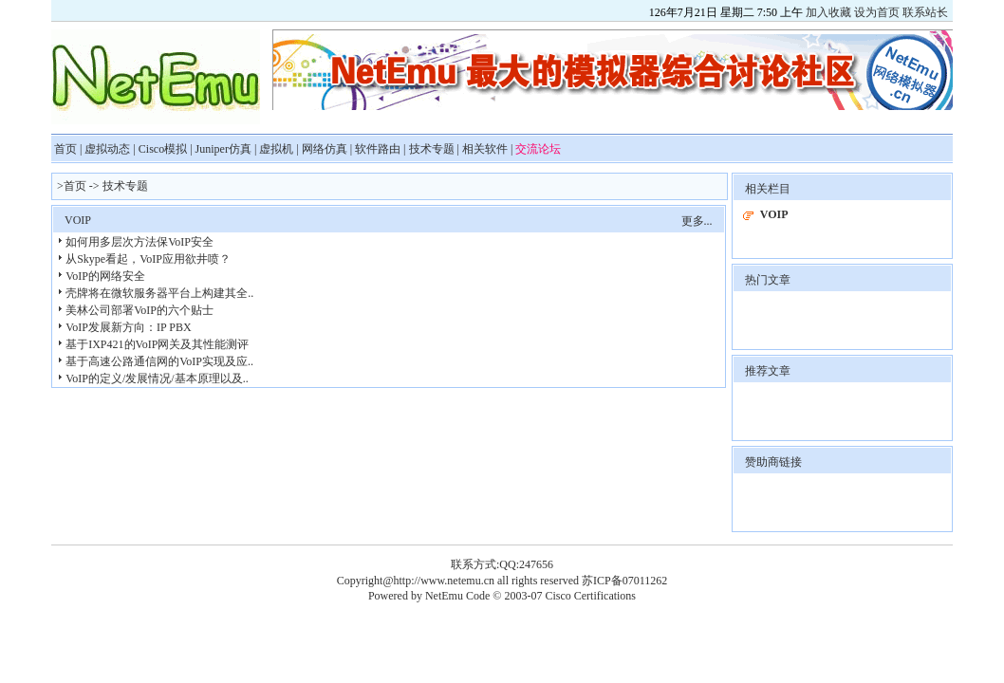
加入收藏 (828, 12)
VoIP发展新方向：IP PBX (128, 327)
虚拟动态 (107, 149)
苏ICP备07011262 (624, 580)
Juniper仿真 (223, 149)
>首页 (71, 186)
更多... (697, 221)
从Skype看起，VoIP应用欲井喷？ (148, 259)
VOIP (78, 220)
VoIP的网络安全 (105, 276)
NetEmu (445, 595)
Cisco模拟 (163, 149)
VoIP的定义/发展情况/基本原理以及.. (156, 378)
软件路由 (377, 149)
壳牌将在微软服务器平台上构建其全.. (159, 293)
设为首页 (877, 12)
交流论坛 (538, 149)
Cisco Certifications (590, 595)
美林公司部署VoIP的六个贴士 (139, 310)
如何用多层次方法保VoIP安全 (139, 242)
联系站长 (925, 12)
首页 (65, 149)
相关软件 (485, 149)
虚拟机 (276, 149)
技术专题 (432, 149)
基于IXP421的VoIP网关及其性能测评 (157, 344)
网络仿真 (324, 149)
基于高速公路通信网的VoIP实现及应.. (159, 361)
